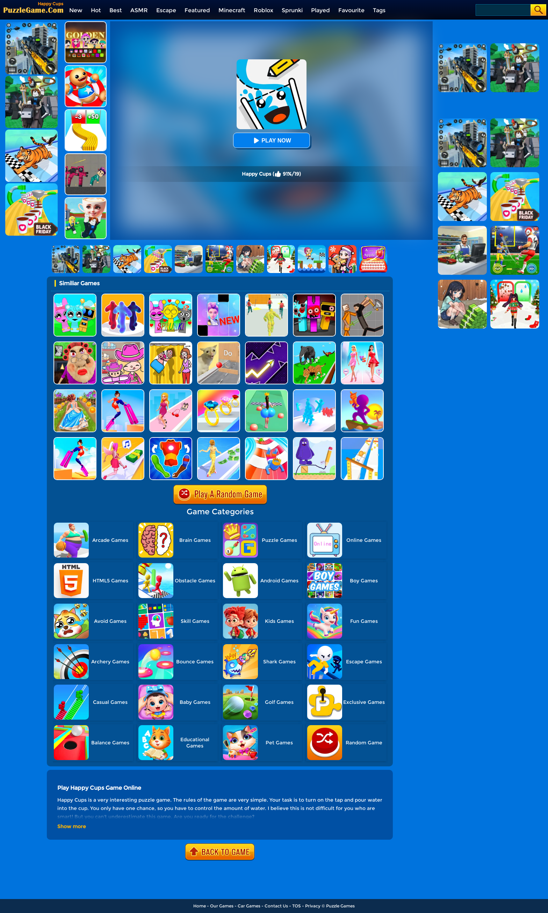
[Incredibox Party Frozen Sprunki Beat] (74, 296)
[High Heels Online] (122, 392)
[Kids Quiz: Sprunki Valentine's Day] (170, 296)
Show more (71, 826)
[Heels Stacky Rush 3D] (74, 439)
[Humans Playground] (362, 296)
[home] (33, 10)
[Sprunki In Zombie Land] (314, 296)
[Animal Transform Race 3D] (314, 344)
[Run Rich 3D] (218, 439)
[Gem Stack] (218, 392)
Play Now (271, 140)
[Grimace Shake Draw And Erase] (314, 439)
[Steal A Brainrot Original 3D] (86, 200)
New (75, 10)
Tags (379, 10)
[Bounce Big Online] (266, 392)
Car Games (249, 905)
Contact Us (276, 905)
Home (199, 905)
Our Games (221, 905)
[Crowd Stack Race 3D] (314, 392)
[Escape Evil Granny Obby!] (74, 344)
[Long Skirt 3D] (74, 392)
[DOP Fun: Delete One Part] (170, 344)
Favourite (351, 10)
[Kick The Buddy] (86, 68)
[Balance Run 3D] (362, 439)
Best (115, 10)
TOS (296, 905)
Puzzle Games (340, 905)
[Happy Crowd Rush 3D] (266, 439)
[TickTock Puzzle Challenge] (218, 344)
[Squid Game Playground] (86, 156)
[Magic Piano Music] (218, 296)
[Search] (503, 10)
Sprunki (292, 10)
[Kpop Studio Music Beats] (86, 24)
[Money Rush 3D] (122, 439)
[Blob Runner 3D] (122, 296)
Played (320, 10)
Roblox (263, 10)
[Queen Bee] (362, 344)
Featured (197, 10)
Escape (166, 10)
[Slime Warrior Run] (266, 296)
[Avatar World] (122, 344)
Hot (96, 10)
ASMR (139, 10)
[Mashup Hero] (170, 439)
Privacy (312, 905)
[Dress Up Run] (170, 392)
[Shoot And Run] (362, 392)
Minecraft (231, 10)
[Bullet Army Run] (86, 112)
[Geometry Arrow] (266, 344)
